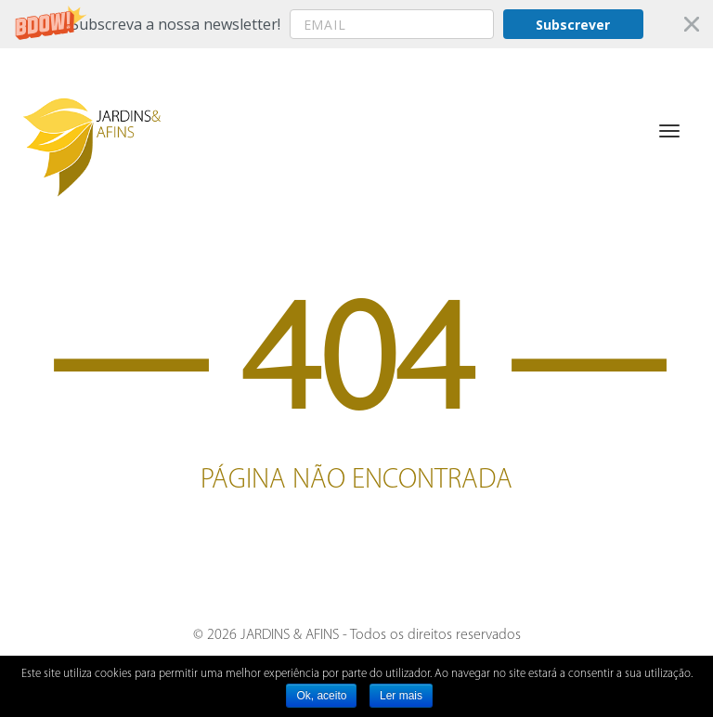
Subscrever (573, 24)
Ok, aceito (321, 695)
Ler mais (401, 695)
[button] (356, 24)
